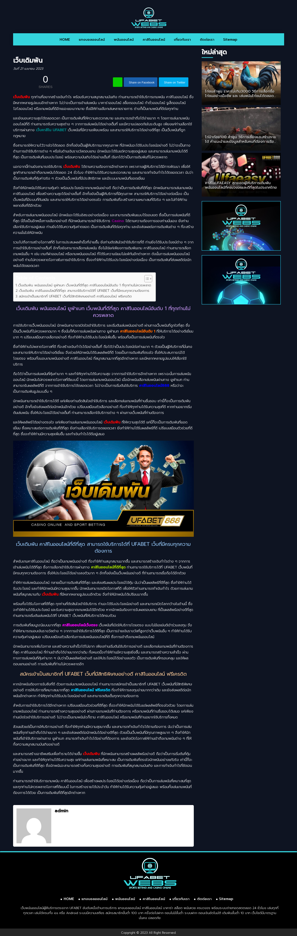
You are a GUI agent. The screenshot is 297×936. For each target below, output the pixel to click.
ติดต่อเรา (207, 39)
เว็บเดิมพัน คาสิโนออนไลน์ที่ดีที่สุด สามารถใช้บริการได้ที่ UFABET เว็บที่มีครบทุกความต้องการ (84, 290)
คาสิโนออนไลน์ (154, 39)
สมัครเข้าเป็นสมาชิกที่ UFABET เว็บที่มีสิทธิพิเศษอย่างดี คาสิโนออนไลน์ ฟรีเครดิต (75, 296)
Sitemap (230, 39)
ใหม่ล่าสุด (214, 52)
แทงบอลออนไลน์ (92, 39)
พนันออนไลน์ (124, 39)
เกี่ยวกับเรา (182, 39)
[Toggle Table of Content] (146, 279)
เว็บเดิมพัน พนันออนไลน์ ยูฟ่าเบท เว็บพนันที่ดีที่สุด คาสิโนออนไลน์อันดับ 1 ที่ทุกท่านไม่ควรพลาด (84, 285)
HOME (65, 39)
